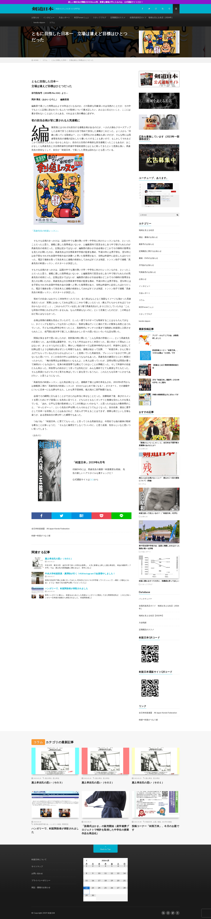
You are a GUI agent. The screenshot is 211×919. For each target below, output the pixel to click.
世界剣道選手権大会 (41, 824)
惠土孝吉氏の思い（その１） (59, 558)
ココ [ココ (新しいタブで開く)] (92, 479)
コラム (52, 22)
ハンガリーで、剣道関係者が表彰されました (66, 588)
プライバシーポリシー (40, 880)
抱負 (159, 822)
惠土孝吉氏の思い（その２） (98, 782)
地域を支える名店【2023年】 (151, 615)
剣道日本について (39, 859)
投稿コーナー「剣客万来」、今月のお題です (155, 828)
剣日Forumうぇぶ (81, 17)
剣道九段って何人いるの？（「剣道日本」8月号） (158, 513)
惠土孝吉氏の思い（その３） (47, 782)
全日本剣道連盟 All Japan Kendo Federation (50, 528)
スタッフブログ (99, 17)
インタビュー (48, 17)
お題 (154, 822)
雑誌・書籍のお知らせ (148, 237)
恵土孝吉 (56, 778)
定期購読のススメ (117, 17)
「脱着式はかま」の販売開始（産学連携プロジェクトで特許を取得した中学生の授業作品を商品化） (105, 830)
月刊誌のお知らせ (146, 265)
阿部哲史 (65, 824)
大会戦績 (142, 622)
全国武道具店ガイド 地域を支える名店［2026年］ (151, 17)
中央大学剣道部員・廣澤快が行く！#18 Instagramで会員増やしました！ (80, 573)
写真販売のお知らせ (147, 272)
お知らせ (35, 17)
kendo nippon (39, 22)
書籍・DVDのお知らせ (148, 258)
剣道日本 (148, 822)
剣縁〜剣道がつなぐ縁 (40, 535)
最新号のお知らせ (146, 244)
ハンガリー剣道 (55, 824)
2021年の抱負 (167, 822)
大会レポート (64, 17)
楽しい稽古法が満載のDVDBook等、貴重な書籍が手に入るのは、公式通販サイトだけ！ (105, 2)
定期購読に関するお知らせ (150, 251)
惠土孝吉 (48, 778)
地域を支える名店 (146, 230)
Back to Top (106, 849)
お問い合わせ (37, 873)
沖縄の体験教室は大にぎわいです (165, 394)
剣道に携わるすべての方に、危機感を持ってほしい (159, 581)
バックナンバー (145, 599)
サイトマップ (37, 866)
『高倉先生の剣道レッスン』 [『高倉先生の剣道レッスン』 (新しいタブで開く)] (45, 230)
